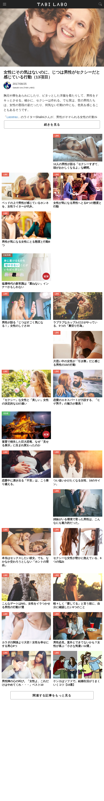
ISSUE (5, 414)
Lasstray (12, 117)
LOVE (57, 136)
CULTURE (7, 255)
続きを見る (52, 124)
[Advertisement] (52, 750)
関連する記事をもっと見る (52, 695)
